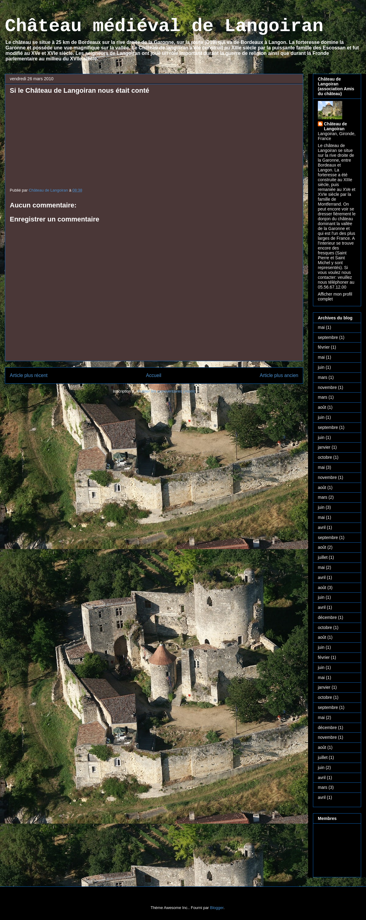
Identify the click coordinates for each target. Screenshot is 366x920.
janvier (324, 447)
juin (321, 367)
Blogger (217, 907)
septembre (328, 337)
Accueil (153, 375)
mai (321, 327)
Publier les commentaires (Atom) (166, 391)
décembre (327, 617)
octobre (325, 457)
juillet (323, 557)
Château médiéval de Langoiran (164, 26)
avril (322, 527)
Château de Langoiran (335, 126)
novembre (327, 387)
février (324, 347)
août (322, 407)
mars (322, 377)
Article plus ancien (279, 375)
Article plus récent (29, 375)
